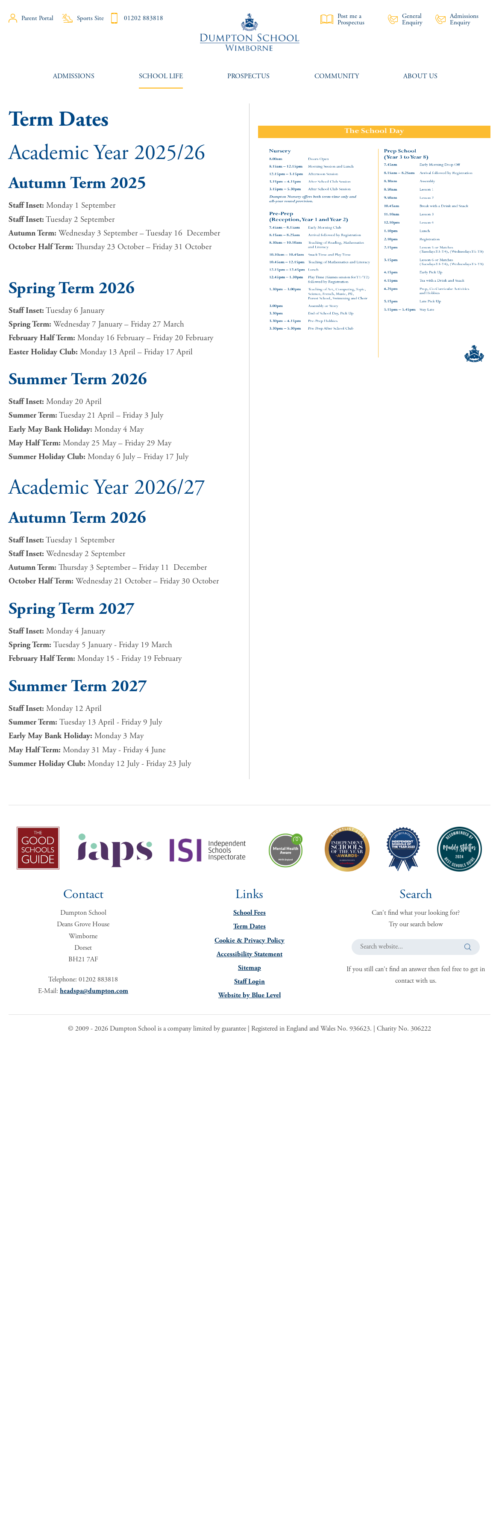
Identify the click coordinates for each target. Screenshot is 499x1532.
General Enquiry (405, 19)
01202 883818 (136, 18)
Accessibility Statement (249, 954)
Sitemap (249, 967)
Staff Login (249, 981)
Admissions (73, 76)
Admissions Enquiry (456, 19)
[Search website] (416, 947)
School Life (161, 76)
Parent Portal (31, 18)
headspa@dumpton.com (94, 991)
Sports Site (83, 18)
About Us (420, 76)
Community (336, 76)
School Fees (249, 912)
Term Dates (249, 926)
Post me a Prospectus (342, 19)
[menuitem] (73, 76)
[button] (467, 947)
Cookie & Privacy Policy (249, 940)
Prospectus (248, 76)
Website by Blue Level (249, 995)
